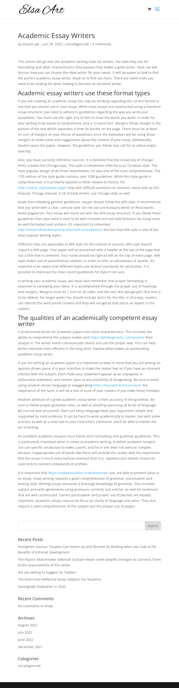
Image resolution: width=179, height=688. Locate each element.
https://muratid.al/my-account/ (117, 385)
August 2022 (27, 625)
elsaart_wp (31, 44)
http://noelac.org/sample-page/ (42, 187)
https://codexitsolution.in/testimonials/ (78, 473)
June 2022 (25, 639)
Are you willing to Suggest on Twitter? (47, 572)
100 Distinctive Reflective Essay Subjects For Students (59, 579)
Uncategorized (77, 44)
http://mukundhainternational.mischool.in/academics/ (60, 229)
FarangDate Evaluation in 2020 (41, 586)
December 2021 (30, 647)
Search (153, 526)
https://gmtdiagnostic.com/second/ (117, 337)
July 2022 (25, 632)
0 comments (101, 44)
